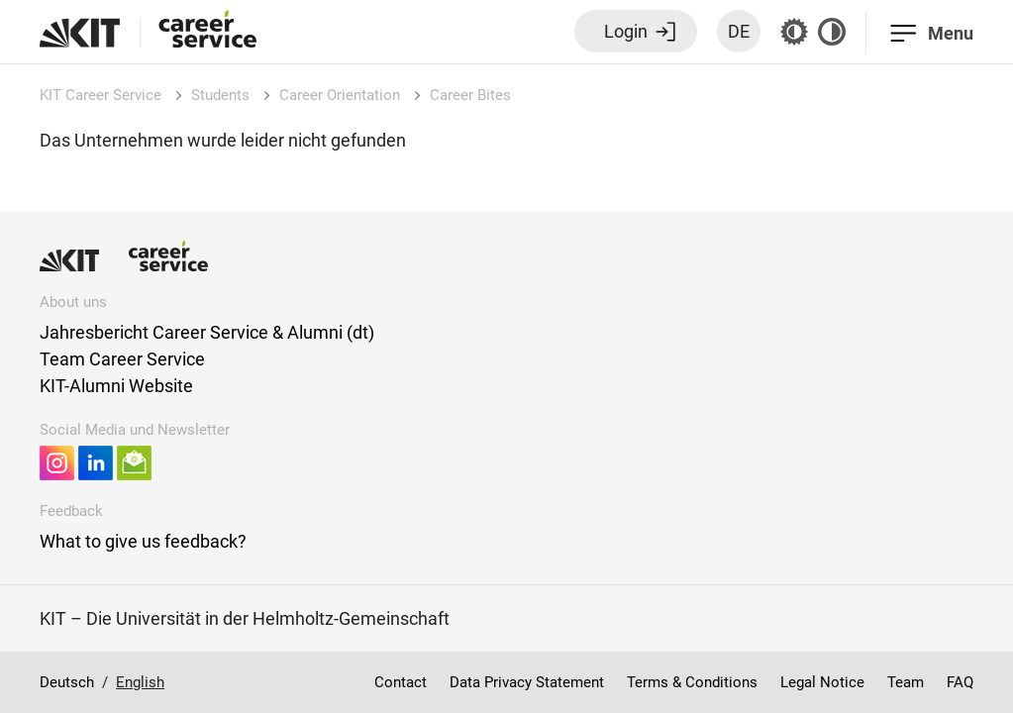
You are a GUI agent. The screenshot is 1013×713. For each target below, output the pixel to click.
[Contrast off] (832, 32)
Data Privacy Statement (527, 682)
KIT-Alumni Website (116, 385)
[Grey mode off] (794, 32)
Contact (400, 682)
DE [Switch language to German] (739, 31)
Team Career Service (122, 359)
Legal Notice (822, 682)
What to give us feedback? (143, 541)
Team (905, 682)
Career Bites (470, 95)
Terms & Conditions (692, 682)
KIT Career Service (100, 95)
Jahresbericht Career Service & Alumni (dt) (207, 332)
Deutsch (67, 682)
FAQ (960, 682)
